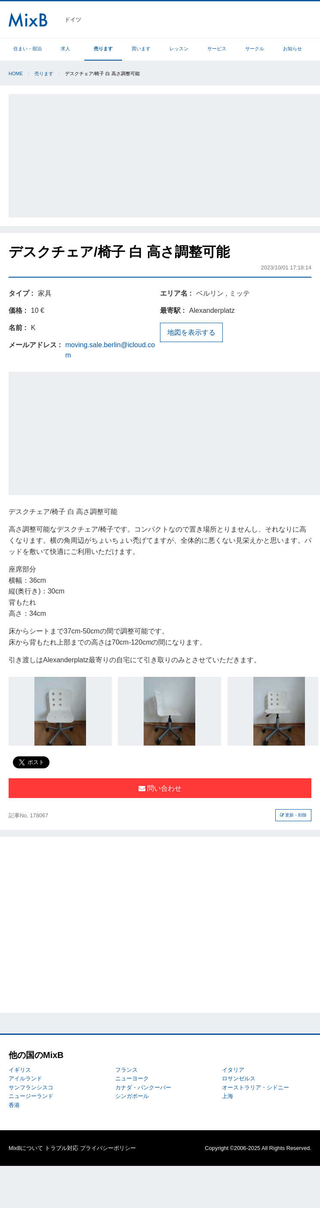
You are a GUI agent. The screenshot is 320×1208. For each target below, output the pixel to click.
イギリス (20, 1070)
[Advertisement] (165, 154)
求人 (65, 48)
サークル (254, 48)
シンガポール (132, 1096)
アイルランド (25, 1078)
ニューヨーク (132, 1078)
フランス (126, 1070)
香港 (14, 1105)
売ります (103, 48)
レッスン (178, 48)
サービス (216, 48)
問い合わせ (160, 788)
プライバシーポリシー (108, 1148)
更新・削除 (293, 815)
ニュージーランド (31, 1096)
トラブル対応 (61, 1148)
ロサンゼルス (238, 1078)
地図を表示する (191, 332)
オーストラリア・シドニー (255, 1087)
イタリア (233, 1070)
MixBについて (26, 1148)
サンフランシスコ (31, 1087)
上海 (227, 1096)
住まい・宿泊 (27, 48)
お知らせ (292, 48)
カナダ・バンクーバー (143, 1087)
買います (141, 48)
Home (16, 73)
